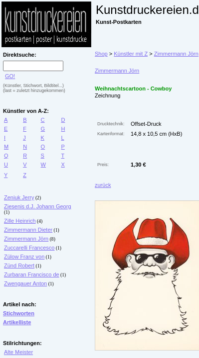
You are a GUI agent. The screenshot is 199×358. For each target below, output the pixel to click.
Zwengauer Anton (25, 283)
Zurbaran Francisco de (31, 274)
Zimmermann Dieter (28, 230)
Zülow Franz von (24, 257)
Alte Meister (18, 352)
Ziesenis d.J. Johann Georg (37, 206)
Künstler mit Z (131, 54)
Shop (101, 54)
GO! (10, 76)
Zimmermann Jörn (26, 239)
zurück (103, 185)
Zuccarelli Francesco (29, 248)
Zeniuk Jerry (19, 197)
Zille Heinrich (20, 221)
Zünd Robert (19, 265)
